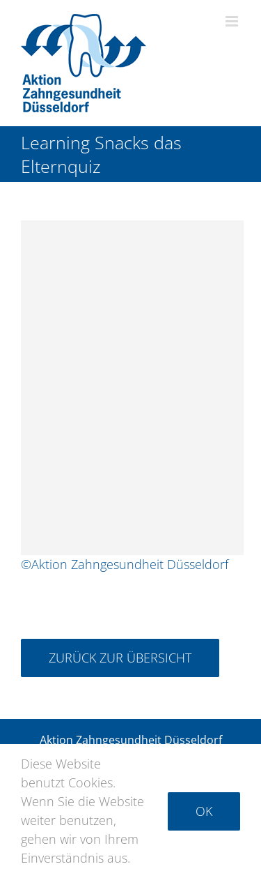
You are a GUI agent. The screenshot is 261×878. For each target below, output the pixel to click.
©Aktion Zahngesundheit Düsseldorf (124, 562)
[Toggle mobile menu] (233, 21)
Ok (204, 811)
